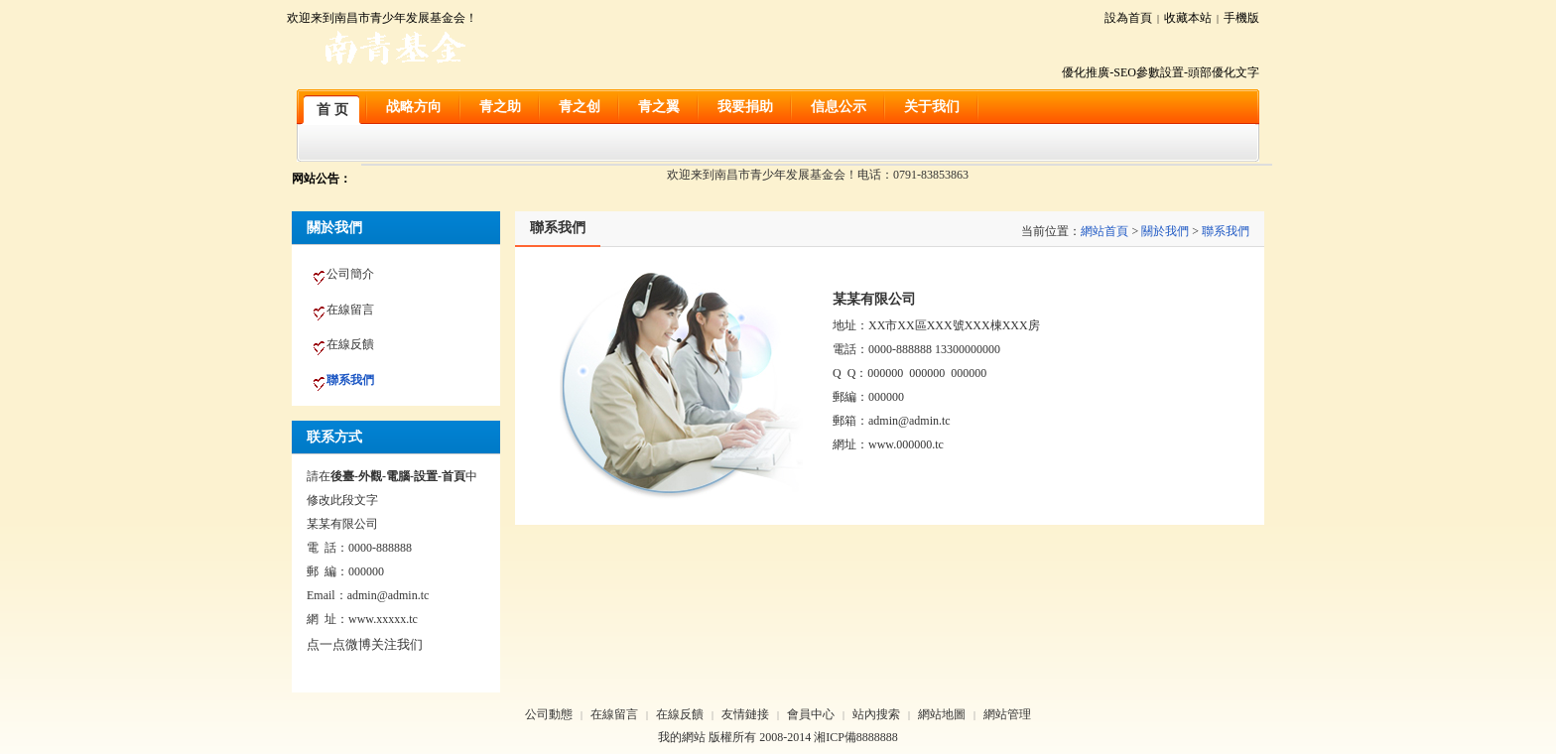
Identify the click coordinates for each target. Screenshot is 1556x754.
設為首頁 (1128, 18)
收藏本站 (1188, 18)
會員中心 (811, 714)
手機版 (1241, 18)
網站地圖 (942, 714)
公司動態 (549, 714)
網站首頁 (1104, 231)
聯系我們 (1225, 231)
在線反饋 (680, 714)
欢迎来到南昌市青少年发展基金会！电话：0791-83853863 (818, 175)
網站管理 (1007, 714)
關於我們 (1165, 231)
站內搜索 (876, 714)
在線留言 (614, 714)
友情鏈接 (745, 714)
